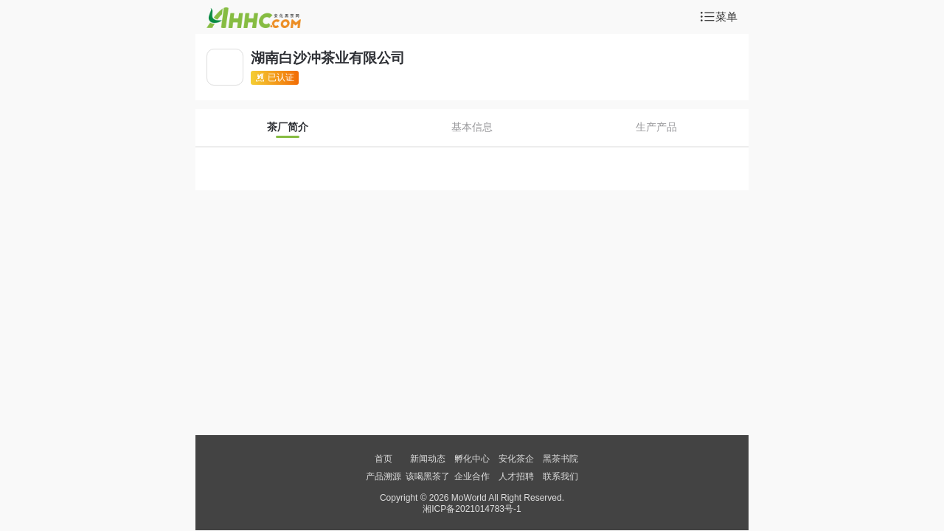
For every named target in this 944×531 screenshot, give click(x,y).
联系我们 (560, 476)
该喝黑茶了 (428, 476)
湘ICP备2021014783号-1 (472, 509)
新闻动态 (427, 459)
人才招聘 (516, 476)
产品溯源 (383, 476)
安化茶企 (516, 459)
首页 (383, 459)
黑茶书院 (560, 459)
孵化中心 (472, 459)
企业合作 (472, 476)
